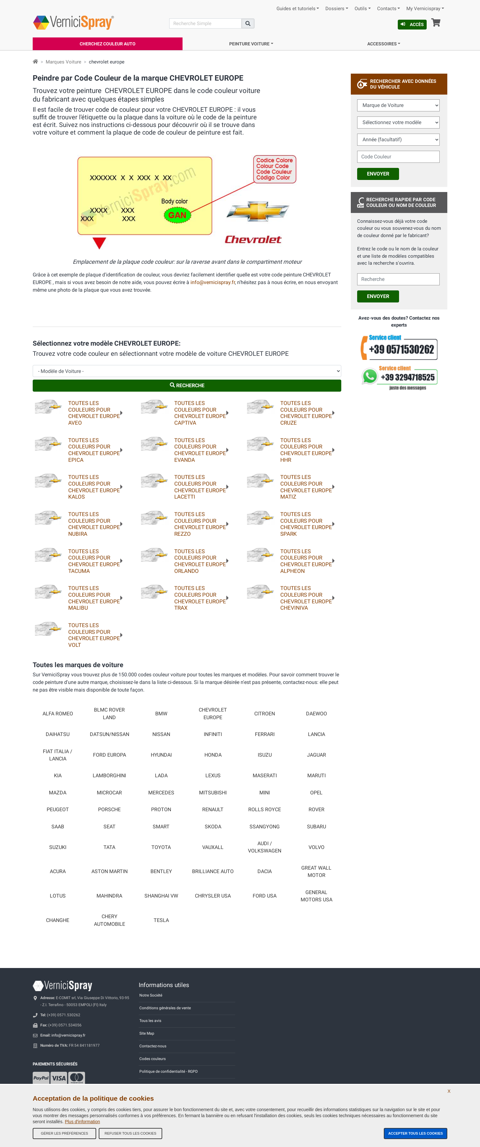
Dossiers (334, 8)
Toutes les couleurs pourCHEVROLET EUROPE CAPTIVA (200, 413)
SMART (161, 827)
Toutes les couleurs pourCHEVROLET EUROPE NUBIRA (94, 524)
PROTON (161, 809)
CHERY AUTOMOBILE (109, 920)
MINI (264, 793)
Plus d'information (82, 1121)
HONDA (213, 755)
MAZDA (57, 793)
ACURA (58, 871)
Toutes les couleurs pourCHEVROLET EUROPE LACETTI (200, 487)
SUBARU (316, 827)
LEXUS (213, 776)
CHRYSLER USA (213, 896)
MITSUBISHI (213, 793)
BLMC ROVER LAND (109, 713)
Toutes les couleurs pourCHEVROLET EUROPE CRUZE (306, 413)
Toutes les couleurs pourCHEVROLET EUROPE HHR (306, 450)
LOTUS (58, 896)
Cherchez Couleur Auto (108, 43)
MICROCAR (109, 793)
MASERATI (265, 776)
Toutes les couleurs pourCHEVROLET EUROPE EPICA (94, 450)
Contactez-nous (152, 1046)
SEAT (109, 827)
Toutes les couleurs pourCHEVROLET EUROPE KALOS (94, 487)
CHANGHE (57, 920)
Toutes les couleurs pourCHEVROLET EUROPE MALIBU (94, 598)
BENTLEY (161, 871)
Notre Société (150, 995)
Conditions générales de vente (165, 1008)
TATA (109, 847)
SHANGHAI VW (161, 896)
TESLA (161, 920)
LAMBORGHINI (109, 776)
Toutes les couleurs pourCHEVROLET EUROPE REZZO (200, 524)
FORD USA (265, 896)
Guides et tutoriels (296, 8)
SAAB (57, 827)
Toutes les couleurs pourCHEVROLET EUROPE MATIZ (306, 487)
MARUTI (316, 776)
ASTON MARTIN (109, 871)
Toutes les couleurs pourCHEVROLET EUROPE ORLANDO (200, 561)
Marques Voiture (63, 62)
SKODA (213, 827)
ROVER (316, 809)
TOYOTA (161, 847)
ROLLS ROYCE (264, 809)
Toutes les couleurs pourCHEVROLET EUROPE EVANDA (200, 450)
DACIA (264, 871)
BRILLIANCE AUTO (213, 871)
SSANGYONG (265, 827)
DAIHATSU (58, 734)
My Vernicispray (423, 8)
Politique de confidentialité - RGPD (168, 1071)
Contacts (387, 8)
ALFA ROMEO (58, 714)
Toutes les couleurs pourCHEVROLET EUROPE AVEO (94, 413)
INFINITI (213, 734)
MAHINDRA (109, 896)
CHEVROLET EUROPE (213, 713)
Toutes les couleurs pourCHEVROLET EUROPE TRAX (200, 598)
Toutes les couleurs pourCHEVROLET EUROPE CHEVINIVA (306, 598)
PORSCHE (109, 809)
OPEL (316, 793)
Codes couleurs (152, 1059)
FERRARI (265, 734)
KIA (58, 776)
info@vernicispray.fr (212, 282)
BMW (161, 714)
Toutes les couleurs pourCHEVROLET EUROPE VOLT (94, 635)
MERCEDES (161, 793)
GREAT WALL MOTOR (316, 871)
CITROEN (264, 714)
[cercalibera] (398, 279)
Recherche (187, 385)
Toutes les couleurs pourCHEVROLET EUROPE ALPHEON (306, 561)
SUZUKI (57, 847)
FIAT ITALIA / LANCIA (57, 755)
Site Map (146, 1033)
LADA (161, 776)
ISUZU (265, 755)
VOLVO (316, 847)
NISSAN (161, 734)
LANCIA (316, 734)
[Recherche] (205, 23)
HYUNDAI (161, 755)
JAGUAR (316, 755)
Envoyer (378, 174)
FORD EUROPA (109, 755)
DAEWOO (316, 714)
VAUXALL (212, 847)
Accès (412, 24)
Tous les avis (150, 1020)
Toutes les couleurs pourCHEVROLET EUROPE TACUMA (94, 561)
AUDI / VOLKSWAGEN (264, 847)
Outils (361, 8)
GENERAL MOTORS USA (316, 896)
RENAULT (212, 809)
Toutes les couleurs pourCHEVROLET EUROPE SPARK (306, 524)
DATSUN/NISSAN (109, 734)
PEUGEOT (58, 809)
